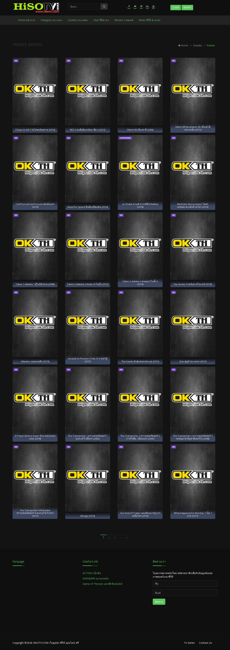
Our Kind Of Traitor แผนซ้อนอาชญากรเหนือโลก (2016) (140, 514)
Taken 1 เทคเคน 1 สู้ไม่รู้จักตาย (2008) (35, 284)
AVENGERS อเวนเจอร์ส (96, 578)
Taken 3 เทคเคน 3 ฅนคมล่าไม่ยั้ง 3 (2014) (140, 283)
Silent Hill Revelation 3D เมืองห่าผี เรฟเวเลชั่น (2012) (192, 128)
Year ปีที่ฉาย (101, 20)
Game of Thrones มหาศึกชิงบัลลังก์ (103, 584)
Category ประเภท (51, 20)
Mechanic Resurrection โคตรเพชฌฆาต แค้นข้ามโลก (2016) (192, 205)
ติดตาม (159, 601)
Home (183, 45)
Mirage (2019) (87, 515)
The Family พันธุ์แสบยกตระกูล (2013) (140, 361)
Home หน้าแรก (26, 20)
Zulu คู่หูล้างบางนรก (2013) (192, 361)
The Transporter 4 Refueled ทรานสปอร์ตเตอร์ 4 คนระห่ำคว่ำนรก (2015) (35, 513)
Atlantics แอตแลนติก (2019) (35, 361)
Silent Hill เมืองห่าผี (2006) (140, 129)
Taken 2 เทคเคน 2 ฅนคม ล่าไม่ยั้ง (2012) (87, 284)
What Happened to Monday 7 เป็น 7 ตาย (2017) (193, 514)
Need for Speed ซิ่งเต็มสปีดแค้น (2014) (88, 207)
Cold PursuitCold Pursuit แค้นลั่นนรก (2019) (35, 205)
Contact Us (205, 642)
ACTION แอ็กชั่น (92, 573)
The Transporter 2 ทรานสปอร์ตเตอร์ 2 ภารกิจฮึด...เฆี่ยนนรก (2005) (140, 437)
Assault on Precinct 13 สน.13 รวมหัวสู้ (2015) (87, 360)
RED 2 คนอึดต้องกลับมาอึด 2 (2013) (87, 129)
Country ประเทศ (78, 20)
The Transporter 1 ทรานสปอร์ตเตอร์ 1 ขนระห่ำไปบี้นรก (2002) (87, 437)
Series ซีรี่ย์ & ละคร (149, 20)
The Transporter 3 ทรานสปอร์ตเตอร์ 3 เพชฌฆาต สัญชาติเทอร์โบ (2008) (193, 437)
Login (175, 7)
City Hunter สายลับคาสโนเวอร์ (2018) (193, 284)
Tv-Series (189, 642)
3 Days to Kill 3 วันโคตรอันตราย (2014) (35, 129)
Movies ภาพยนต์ (123, 20)
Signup (187, 7)
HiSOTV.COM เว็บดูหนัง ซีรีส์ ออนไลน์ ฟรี (56, 642)
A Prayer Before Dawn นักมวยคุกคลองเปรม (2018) (35, 437)
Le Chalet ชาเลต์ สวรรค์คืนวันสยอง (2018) (140, 205)
